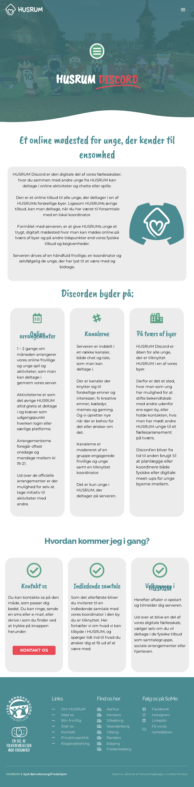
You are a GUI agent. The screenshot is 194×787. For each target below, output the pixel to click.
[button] (97, 51)
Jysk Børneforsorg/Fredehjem (45, 774)
